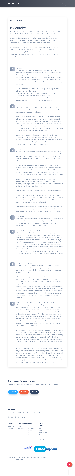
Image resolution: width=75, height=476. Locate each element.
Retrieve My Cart (42, 440)
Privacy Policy (30, 434)
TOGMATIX (13, 4)
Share (23, 391)
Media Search (43, 435)
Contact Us (10, 429)
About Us (11, 426)
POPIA (30, 430)
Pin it (34, 391)
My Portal (21, 428)
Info (19, 426)
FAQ (40, 428)
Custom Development (43, 431)
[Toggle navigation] (64, 4)
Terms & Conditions (31, 427)
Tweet (13, 391)
